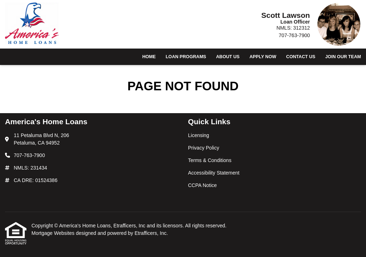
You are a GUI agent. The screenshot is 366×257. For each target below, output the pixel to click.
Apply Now (262, 56)
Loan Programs (185, 56)
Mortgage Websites (53, 233)
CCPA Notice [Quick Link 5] (202, 185)
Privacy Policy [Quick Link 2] (203, 148)
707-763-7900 (294, 35)
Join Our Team (343, 56)
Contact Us (301, 56)
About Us (227, 56)
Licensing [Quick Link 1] (198, 135)
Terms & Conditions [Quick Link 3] (209, 160)
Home (149, 56)
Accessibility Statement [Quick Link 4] (213, 173)
